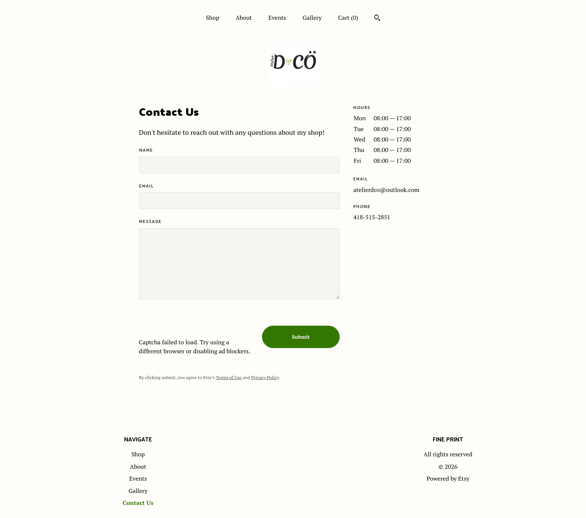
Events (277, 17)
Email (146, 186)
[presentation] (196, 323)
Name (146, 150)
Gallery (311, 17)
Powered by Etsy (447, 478)
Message (150, 221)
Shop (212, 17)
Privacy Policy (265, 377)
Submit (301, 336)
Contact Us (138, 503)
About (243, 17)
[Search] (377, 19)
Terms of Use (229, 377)
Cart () (348, 17)
